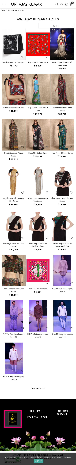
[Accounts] (66, 4)
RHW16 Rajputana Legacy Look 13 (38, 335)
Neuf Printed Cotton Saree (62, 153)
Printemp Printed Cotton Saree (62, 109)
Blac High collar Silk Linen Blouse (13, 245)
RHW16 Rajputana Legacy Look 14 (62, 335)
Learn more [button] (67, 457)
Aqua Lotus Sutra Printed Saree (38, 109)
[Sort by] (56, 25)
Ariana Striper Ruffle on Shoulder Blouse (62, 245)
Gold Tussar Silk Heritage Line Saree (13, 199)
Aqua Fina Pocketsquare (38, 62)
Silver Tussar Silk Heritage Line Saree (38, 199)
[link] (56, 4)
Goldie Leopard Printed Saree (13, 154)
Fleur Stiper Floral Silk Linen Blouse (62, 199)
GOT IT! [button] (38, 461)
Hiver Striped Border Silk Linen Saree (62, 64)
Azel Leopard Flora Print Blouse (14, 290)
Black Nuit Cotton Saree (37, 153)
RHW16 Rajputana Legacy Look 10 (62, 290)
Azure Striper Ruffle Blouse (13, 107)
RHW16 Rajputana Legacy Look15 (13, 378)
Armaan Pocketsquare (38, 288)
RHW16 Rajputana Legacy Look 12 (13, 335)
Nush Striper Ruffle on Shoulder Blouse (38, 245)
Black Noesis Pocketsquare (14, 62)
